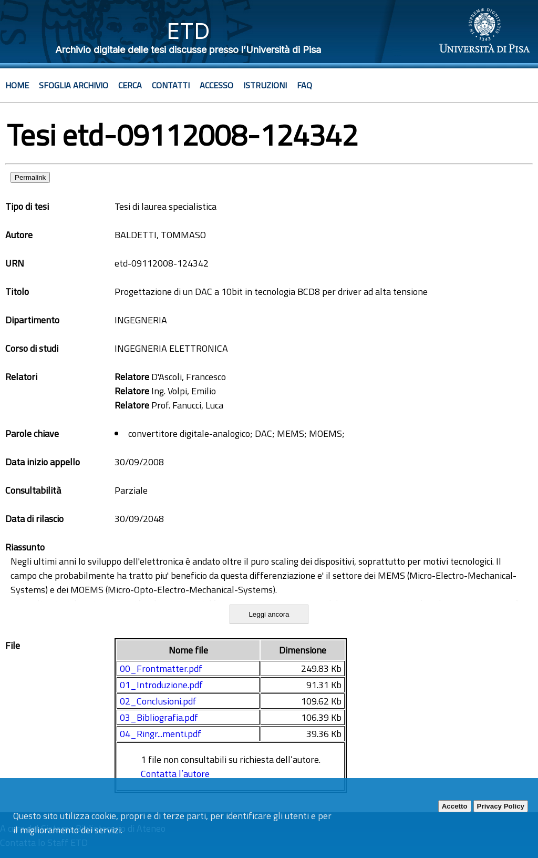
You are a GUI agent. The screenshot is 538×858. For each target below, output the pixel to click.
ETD (188, 30)
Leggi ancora (269, 614)
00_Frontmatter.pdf (161, 668)
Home (17, 85)
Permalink (30, 177)
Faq (304, 85)
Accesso (216, 85)
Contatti (171, 85)
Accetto (455, 806)
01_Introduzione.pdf (161, 685)
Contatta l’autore (175, 774)
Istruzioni (265, 85)
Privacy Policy (500, 806)
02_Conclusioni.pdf (158, 701)
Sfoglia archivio (73, 85)
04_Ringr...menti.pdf (160, 734)
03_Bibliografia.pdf (159, 717)
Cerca (130, 85)
